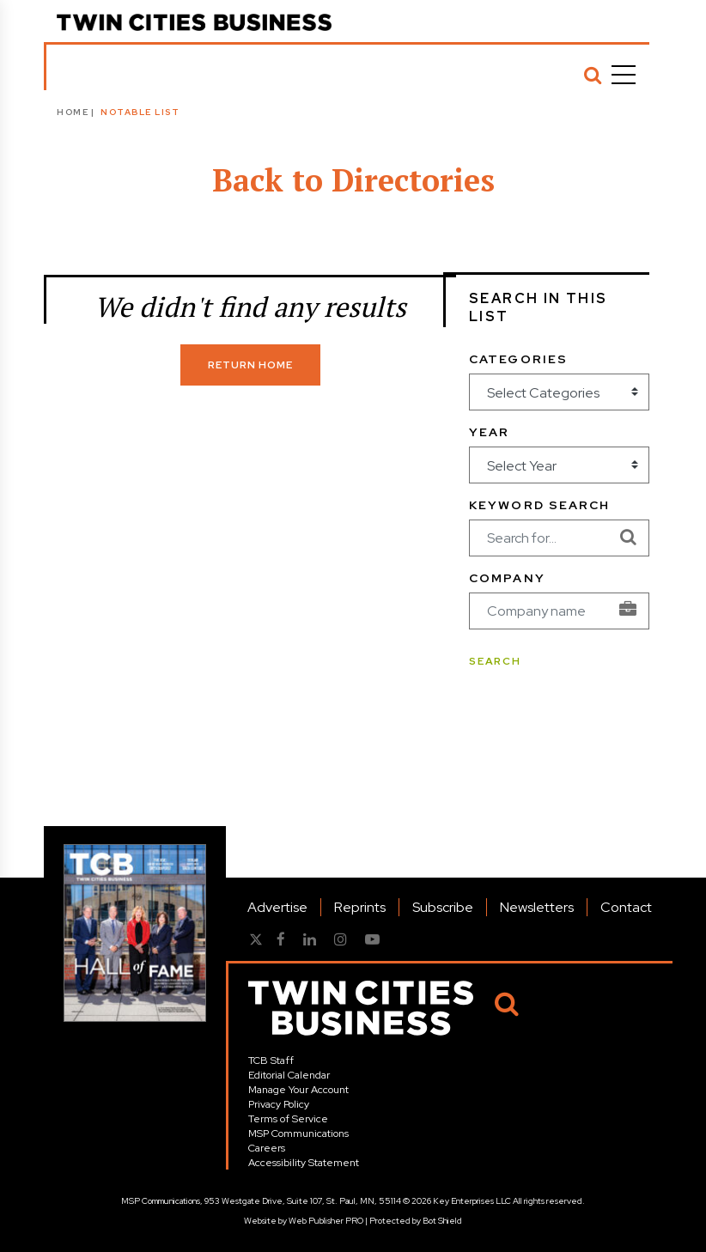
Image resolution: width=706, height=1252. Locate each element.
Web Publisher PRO (326, 1220)
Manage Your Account (298, 1090)
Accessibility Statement (303, 1163)
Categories (518, 359)
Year (489, 432)
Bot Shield (442, 1220)
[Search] (592, 74)
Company (507, 578)
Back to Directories (353, 180)
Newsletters (537, 907)
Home (72, 112)
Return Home (250, 365)
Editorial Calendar (289, 1075)
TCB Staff (271, 1060)
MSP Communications (298, 1133)
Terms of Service (288, 1119)
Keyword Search (539, 505)
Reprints (360, 907)
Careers (266, 1148)
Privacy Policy (278, 1104)
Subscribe (442, 907)
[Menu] (624, 74)
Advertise (277, 907)
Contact (626, 907)
